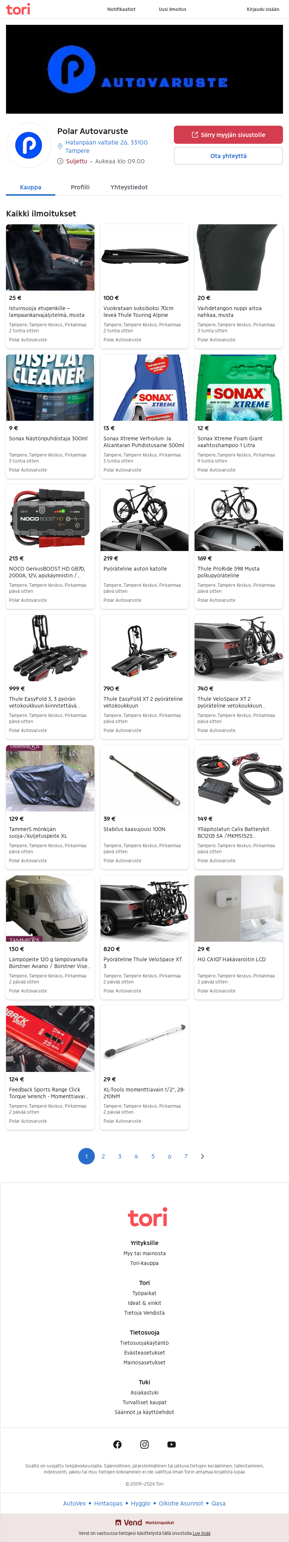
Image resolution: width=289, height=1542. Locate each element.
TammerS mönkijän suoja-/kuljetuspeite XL (38, 832)
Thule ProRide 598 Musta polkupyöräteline (229, 571)
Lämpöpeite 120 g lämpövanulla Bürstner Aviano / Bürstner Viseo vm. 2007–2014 (50, 966)
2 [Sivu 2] (103, 1156)
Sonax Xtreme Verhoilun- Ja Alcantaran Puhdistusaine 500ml (143, 441)
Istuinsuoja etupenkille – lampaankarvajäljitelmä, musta (47, 311)
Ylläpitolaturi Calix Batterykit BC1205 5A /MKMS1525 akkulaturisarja (233, 836)
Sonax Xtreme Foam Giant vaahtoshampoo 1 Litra (230, 441)
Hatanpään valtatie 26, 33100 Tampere (102, 146)
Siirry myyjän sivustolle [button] (228, 134)
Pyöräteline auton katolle (135, 568)
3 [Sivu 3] (120, 1156)
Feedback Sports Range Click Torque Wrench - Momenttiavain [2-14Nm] (48, 1096)
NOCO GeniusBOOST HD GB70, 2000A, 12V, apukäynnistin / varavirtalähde (47, 575)
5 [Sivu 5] (153, 1156)
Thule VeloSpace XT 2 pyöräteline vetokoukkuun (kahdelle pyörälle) (231, 705)
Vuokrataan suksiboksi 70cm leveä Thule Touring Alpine (138, 311)
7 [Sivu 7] (185, 1156)
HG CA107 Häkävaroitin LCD (232, 959)
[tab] (30, 186)
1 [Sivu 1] (86, 1156)
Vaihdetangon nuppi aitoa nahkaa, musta (230, 311)
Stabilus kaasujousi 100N (134, 829)
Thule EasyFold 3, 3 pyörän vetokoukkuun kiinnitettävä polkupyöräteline (44, 705)
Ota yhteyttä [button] (228, 155)
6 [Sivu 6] (169, 1156)
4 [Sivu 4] (136, 1156)
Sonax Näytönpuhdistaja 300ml (48, 438)
